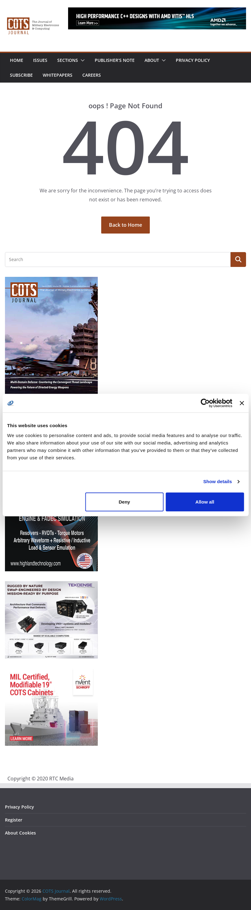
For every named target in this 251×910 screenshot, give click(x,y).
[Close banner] (242, 403)
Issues (40, 60)
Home (16, 60)
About (152, 60)
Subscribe (21, 75)
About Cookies (20, 833)
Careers (91, 75)
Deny (124, 501)
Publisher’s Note (115, 60)
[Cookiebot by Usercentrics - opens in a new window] (205, 403)
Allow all (204, 501)
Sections (67, 60)
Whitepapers (57, 75)
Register (13, 820)
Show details (217, 481)
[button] (81, 60)
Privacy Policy (193, 60)
